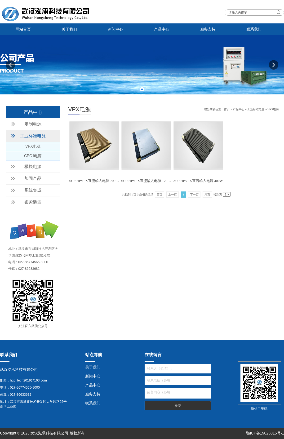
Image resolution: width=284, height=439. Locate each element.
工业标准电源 (255, 109)
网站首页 (23, 29)
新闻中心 (115, 29)
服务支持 (207, 29)
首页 (227, 109)
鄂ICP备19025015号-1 (265, 433)
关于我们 (69, 29)
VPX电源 (273, 109)
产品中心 (161, 29)
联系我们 (254, 29)
